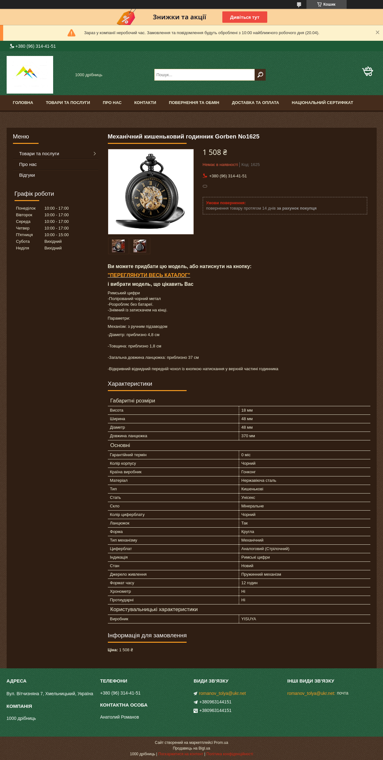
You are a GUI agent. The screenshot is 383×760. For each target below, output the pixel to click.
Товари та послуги (68, 102)
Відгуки (27, 175)
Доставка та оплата (255, 102)
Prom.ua (221, 742)
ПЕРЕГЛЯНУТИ (128, 275)
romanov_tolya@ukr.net (222, 693)
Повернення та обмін (194, 102)
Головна (23, 102)
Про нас (112, 102)
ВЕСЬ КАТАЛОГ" (168, 275)
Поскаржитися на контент (180, 754)
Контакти (145, 102)
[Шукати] (260, 75)
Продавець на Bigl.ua (191, 748)
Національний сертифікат (322, 102)
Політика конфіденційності (230, 754)
